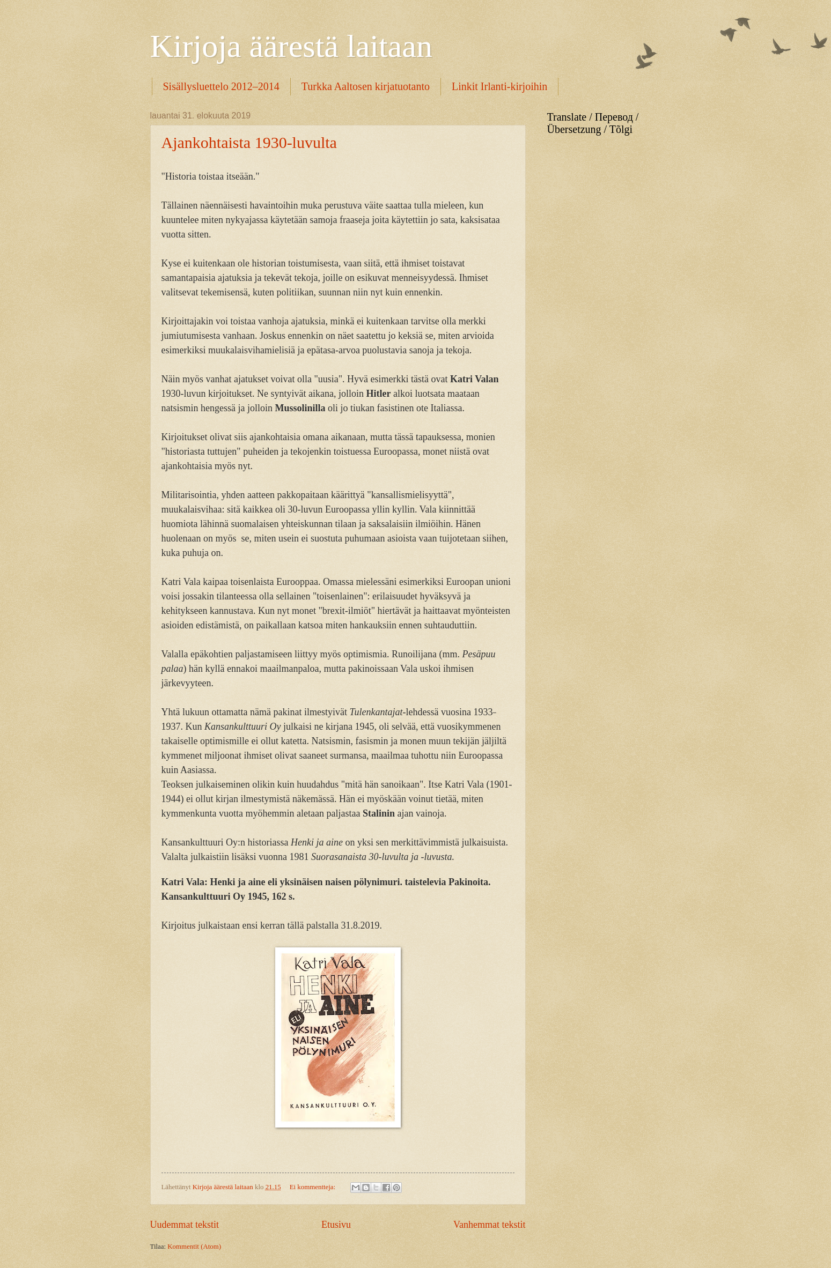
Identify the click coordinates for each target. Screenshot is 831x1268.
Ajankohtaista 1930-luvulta (249, 142)
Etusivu (336, 1224)
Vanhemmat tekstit (489, 1224)
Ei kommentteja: (313, 1187)
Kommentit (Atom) (194, 1246)
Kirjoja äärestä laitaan (291, 46)
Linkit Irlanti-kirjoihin (499, 86)
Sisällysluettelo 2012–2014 (221, 86)
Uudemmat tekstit (184, 1224)
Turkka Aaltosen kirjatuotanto (365, 86)
